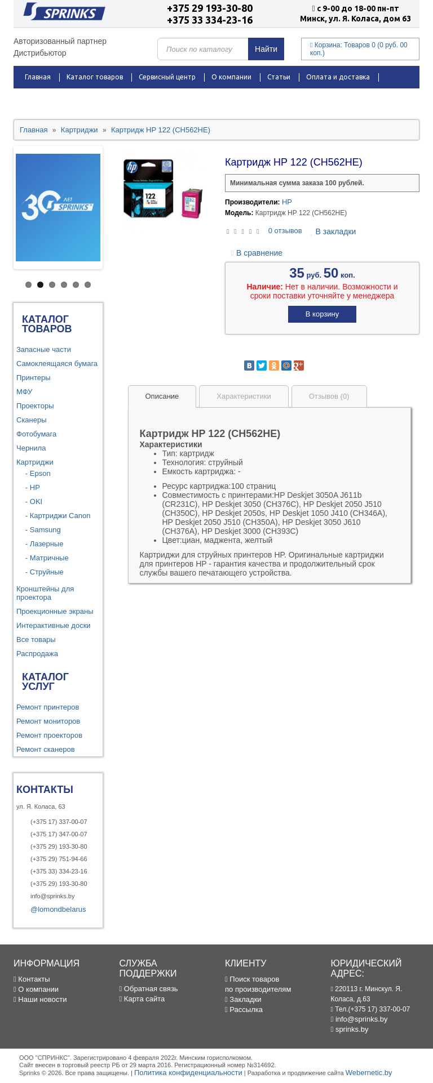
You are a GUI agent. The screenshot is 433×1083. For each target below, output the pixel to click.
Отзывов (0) (329, 396)
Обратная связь (149, 988)
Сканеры (31, 420)
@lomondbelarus (58, 909)
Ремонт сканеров (45, 749)
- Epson (35, 473)
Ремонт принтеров (47, 707)
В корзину (322, 314)
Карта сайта (142, 999)
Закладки (243, 999)
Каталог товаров (95, 77)
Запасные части (43, 349)
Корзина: (359, 49)
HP (287, 202)
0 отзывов (285, 230)
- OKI (30, 501)
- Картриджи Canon (54, 515)
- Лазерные (41, 544)
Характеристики (243, 396)
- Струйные (41, 572)
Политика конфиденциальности (188, 1072)
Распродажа (45, 99)
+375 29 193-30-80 (210, 8)
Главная (38, 77)
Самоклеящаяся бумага (57, 363)
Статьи (278, 77)
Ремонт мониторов (48, 721)
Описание (162, 396)
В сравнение (256, 252)
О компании (231, 77)
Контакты (142, 99)
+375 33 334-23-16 (210, 19)
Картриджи (35, 462)
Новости (96, 99)
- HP (29, 487)
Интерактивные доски (53, 625)
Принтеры (33, 377)
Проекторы (35, 406)
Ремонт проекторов (49, 735)
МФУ (24, 391)
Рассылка (244, 1009)
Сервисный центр (167, 77)
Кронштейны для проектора (45, 593)
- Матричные (44, 558)
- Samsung (40, 529)
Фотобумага (36, 434)
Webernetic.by (369, 1072)
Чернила (31, 448)
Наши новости (40, 999)
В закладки (333, 231)
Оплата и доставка (338, 77)
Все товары (36, 639)
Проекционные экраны (55, 611)
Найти (266, 49)
